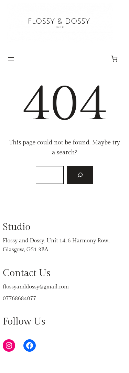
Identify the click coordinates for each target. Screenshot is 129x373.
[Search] (80, 175)
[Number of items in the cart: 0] (114, 58)
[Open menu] (11, 59)
